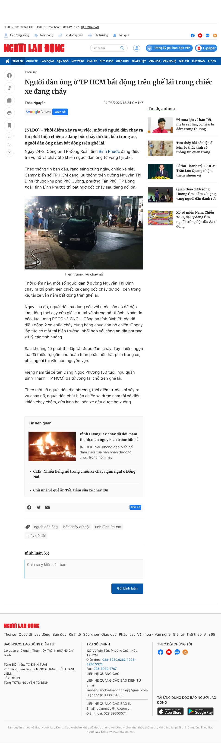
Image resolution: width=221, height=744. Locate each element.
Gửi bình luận (127, 588)
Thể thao (198, 61)
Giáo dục (122, 61)
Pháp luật (139, 61)
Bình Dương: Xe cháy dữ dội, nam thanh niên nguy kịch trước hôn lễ (109, 437)
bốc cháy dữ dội (76, 527)
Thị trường (98, 35)
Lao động (47, 61)
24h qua (121, 35)
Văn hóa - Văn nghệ (162, 61)
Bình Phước (109, 151)
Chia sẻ (60, 112)
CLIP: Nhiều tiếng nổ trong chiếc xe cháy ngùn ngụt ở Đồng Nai (84, 474)
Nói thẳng (43, 35)
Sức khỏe (106, 61)
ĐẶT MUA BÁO (90, 27)
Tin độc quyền (70, 35)
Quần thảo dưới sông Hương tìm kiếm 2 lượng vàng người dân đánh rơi (196, 194)
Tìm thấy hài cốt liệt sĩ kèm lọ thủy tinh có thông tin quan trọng (194, 147)
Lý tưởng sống (16, 35)
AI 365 (212, 61)
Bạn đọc (63, 61)
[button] (9, 137)
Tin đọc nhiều (161, 108)
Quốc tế (32, 61)
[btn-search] (122, 48)
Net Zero (78, 61)
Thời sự (18, 61)
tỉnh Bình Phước (108, 527)
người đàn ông (46, 527)
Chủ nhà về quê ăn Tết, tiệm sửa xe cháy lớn (70, 490)
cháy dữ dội (36, 535)
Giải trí (184, 61)
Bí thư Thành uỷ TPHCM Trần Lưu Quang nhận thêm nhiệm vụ (196, 170)
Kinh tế (92, 61)
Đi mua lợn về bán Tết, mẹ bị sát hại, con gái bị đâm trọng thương (195, 124)
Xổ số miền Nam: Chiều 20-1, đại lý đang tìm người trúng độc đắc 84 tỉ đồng (196, 219)
